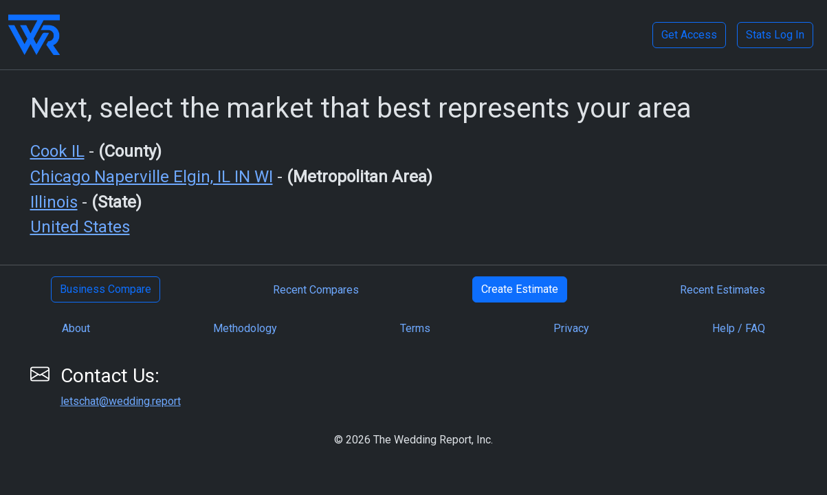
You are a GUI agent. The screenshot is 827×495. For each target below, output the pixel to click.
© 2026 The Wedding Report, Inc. (413, 439)
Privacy (571, 328)
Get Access (689, 34)
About (76, 328)
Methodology (245, 328)
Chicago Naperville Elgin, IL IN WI (151, 176)
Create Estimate (519, 289)
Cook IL (57, 151)
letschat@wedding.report (120, 401)
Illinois (54, 202)
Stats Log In (775, 34)
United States (80, 226)
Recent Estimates (722, 289)
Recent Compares (316, 289)
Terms (415, 328)
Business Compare (105, 289)
